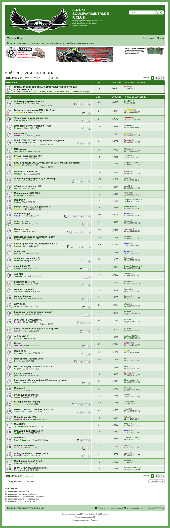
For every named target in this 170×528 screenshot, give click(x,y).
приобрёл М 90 (22, 266)
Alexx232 (18, 456)
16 (75, 217)
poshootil (18, 376)
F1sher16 (128, 126)
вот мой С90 (20, 133)
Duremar (18, 128)
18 (82, 217)
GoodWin (18, 104)
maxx (16, 231)
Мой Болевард (22, 213)
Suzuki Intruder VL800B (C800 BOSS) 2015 (36, 328)
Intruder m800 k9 (23, 373)
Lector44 (18, 345)
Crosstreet (18, 209)
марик (126, 453)
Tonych (17, 331)
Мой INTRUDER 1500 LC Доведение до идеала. (39, 140)
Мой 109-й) (20, 351)
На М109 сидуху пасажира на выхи (33, 366)
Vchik (126, 133)
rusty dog (128, 229)
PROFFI (127, 193)
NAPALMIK (19, 112)
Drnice (17, 202)
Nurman (17, 239)
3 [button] (160, 77)
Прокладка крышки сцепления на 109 (34, 237)
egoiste (17, 404)
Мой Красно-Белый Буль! (28, 461)
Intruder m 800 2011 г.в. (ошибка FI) (32, 206)
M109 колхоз (21, 149)
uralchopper (19, 151)
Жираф (127, 171)
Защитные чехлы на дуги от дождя (33, 312)
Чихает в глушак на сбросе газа (31, 118)
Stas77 (17, 165)
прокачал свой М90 (24, 282)
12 (89, 232)
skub (126, 366)
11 (85, 232)
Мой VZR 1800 (21, 221)
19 (85, 217)
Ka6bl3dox (18, 299)
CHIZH (17, 143)
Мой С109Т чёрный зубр (27, 258)
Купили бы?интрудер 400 (28, 156)
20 (89, 217)
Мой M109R (20, 200)
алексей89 (18, 276)
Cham (16, 448)
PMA (16, 188)
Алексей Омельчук (132, 468)
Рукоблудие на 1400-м (26, 395)
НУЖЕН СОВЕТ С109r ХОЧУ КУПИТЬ (33, 409)
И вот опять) (21, 229)
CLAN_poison (130, 380)
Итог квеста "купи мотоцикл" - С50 (32, 126)
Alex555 (127, 149)
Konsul (17, 284)
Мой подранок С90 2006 (27, 193)
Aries (126, 388)
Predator (127, 118)
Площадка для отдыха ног (28, 431)
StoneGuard (19, 426)
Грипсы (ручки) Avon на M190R (30, 468)
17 (78, 217)
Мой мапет (20, 437)
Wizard (17, 306)
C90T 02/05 (20, 304)
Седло (17, 343)
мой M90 (18, 274)
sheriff (127, 409)
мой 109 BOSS (21, 336)
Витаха (17, 390)
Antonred (128, 282)
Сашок (17, 181)
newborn (18, 261)
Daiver (17, 339)
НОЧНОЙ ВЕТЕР (21, 419)
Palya (126, 417)
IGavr (126, 178)
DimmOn (18, 292)
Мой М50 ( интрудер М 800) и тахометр (35, 178)
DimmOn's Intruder (24, 289)
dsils (16, 382)
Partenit (127, 289)
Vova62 (127, 186)
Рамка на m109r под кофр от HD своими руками (40, 380)
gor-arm (17, 254)
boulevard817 (130, 336)
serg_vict (128, 424)
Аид (126, 351)
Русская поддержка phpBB (85, 517)
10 (82, 232)
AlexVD (17, 216)
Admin (17, 92)
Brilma (17, 268)
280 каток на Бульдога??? (28, 320)
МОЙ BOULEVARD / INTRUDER (29, 73)
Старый (17, 120)
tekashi (17, 158)
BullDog (17, 322)
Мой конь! (19, 388)
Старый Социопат (132, 163)
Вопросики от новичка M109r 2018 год (34, 110)
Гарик (16, 463)
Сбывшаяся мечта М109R (28, 186)
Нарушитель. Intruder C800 (28, 358)
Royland (17, 470)
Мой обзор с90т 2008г (25, 417)
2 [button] (156, 77)
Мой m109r (20, 251)
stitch (126, 395)
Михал (17, 224)
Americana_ (19, 353)
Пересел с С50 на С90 (26, 171)
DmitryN (127, 274)
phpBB (79, 514)
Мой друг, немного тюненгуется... (32, 453)
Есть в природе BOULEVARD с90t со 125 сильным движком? (47, 163)
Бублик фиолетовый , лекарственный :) (35, 243)
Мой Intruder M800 (24, 445)
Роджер (17, 246)
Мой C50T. (19, 424)
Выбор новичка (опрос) (27, 401)
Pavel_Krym (129, 206)
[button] (163, 78)
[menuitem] (20, 38)
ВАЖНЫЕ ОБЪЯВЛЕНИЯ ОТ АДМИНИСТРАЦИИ (69, 92)
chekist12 (18, 136)
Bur (15, 361)
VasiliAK (17, 433)
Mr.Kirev (127, 320)
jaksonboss (19, 314)
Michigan (18, 174)
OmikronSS (19, 412)
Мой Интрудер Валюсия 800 (29, 101)
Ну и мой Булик (22, 296)
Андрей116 (19, 195)
